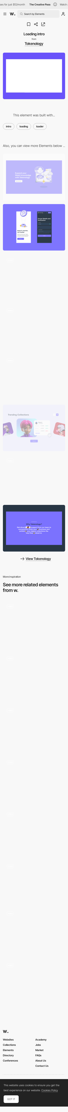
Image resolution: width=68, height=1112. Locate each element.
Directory (8, 1055)
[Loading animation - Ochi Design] (34, 831)
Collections (9, 1044)
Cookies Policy (49, 1090)
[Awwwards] (12, 13)
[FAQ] (34, 327)
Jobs (38, 1044)
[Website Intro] (34, 779)
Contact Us (41, 1065)
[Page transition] (34, 277)
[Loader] (34, 881)
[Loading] (34, 982)
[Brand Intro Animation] (34, 623)
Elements (8, 1050)
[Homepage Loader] (34, 930)
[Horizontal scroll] (34, 478)
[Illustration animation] (34, 377)
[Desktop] (34, 177)
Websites (8, 1039)
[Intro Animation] (34, 727)
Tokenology (34, 43)
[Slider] (34, 428)
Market (39, 1050)
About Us (40, 1060)
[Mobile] (34, 227)
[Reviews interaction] (34, 528)
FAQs (38, 1055)
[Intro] (34, 675)
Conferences (10, 1060)
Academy (41, 1039)
